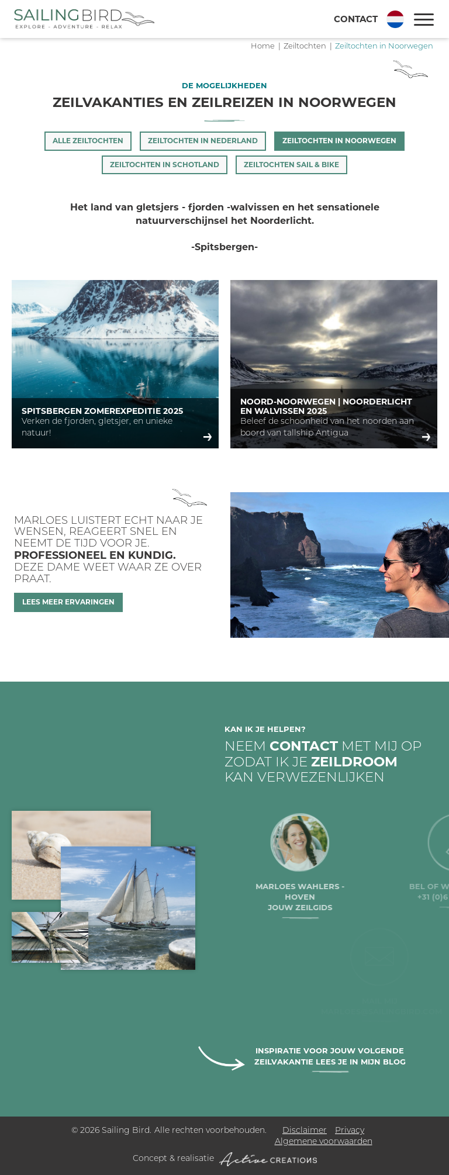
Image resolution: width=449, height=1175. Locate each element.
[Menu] (424, 19)
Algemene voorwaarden (323, 1142)
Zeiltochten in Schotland (164, 164)
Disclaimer (304, 1130)
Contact (356, 19)
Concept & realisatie (225, 1159)
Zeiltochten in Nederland (203, 140)
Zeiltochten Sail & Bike (291, 164)
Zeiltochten (305, 46)
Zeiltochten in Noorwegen (384, 46)
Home (263, 46)
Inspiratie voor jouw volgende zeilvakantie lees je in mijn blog (330, 1056)
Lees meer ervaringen (68, 601)
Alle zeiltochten (88, 140)
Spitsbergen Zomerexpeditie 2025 (102, 411)
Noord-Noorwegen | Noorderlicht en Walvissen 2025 (326, 406)
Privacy (349, 1130)
